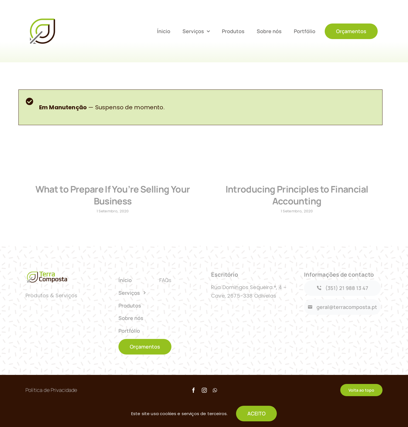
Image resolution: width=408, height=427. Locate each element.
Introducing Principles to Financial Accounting (294, 195)
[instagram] (204, 393)
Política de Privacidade (51, 392)
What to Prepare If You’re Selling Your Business (112, 195)
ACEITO (256, 413)
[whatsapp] (215, 393)
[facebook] (193, 393)
